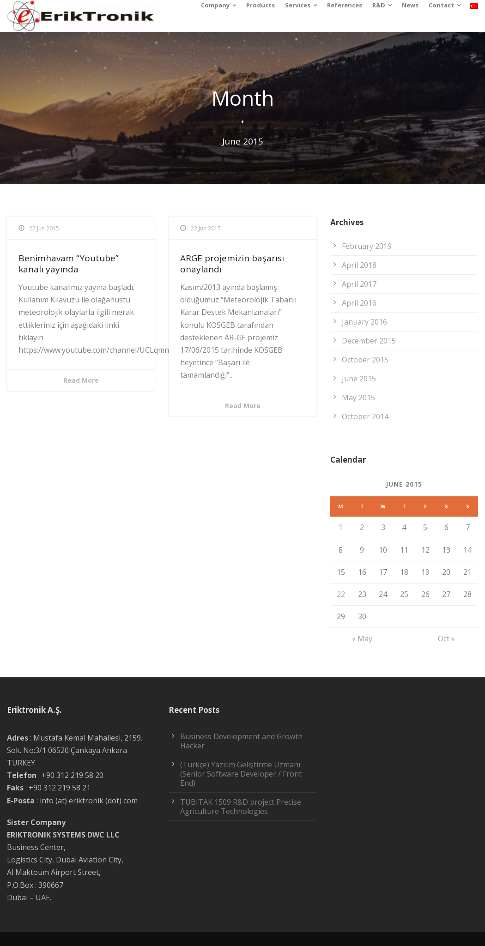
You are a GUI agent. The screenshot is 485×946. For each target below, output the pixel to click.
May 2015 (358, 397)
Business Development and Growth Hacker (241, 741)
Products (260, 5)
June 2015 (359, 379)
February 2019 (367, 246)
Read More (81, 380)
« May (362, 638)
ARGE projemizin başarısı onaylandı (232, 264)
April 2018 (359, 265)
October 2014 (365, 416)
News (410, 5)
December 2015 (369, 341)
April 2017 (359, 284)
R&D (378, 5)
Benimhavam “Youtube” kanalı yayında (68, 264)
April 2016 (359, 303)
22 (341, 594)
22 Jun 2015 (44, 228)
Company (215, 5)
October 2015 (365, 360)
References (344, 5)
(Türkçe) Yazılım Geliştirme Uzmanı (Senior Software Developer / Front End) (241, 773)
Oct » (446, 638)
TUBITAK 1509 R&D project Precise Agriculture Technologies (240, 806)
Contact (441, 5)
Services (297, 5)
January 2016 (364, 322)
